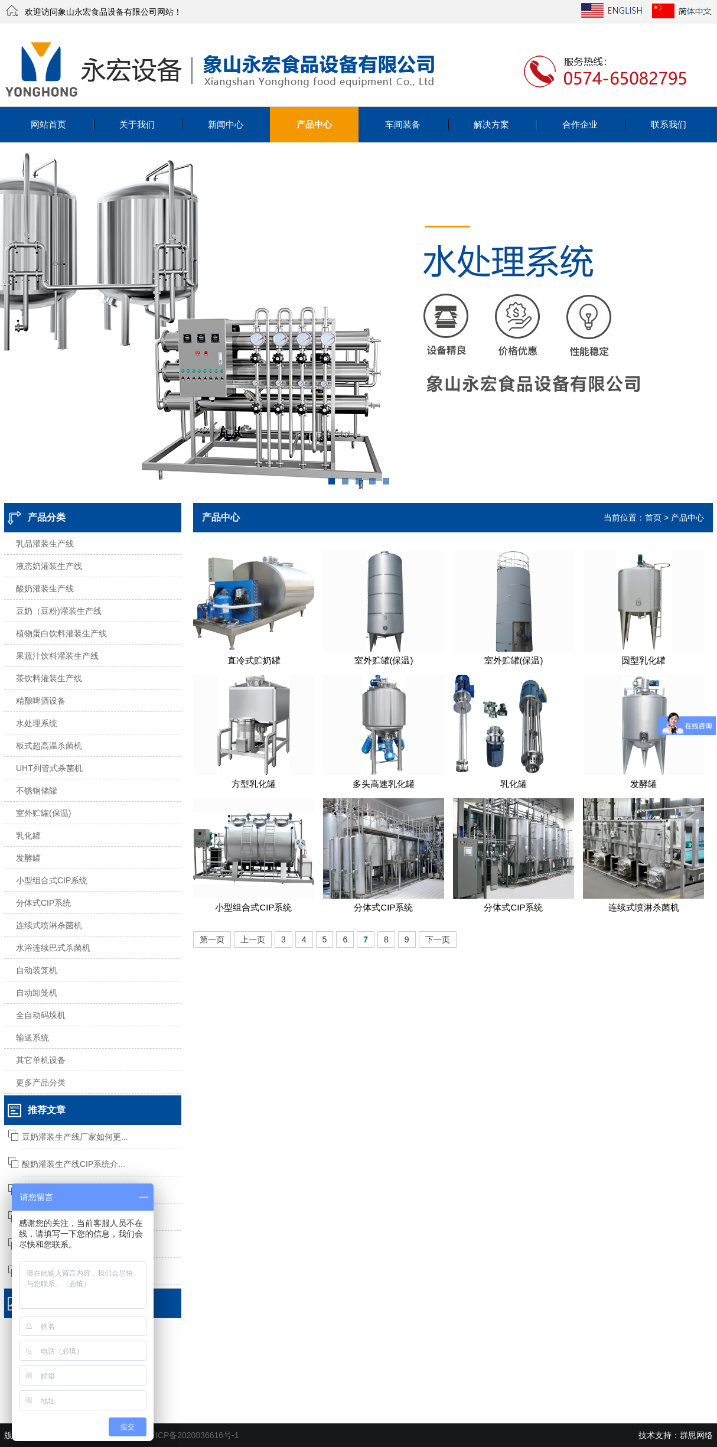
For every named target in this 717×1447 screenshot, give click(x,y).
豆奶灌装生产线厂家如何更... (75, 1137)
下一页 (437, 939)
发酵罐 (28, 858)
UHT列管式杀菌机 (49, 768)
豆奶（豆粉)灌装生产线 (59, 611)
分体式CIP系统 (43, 903)
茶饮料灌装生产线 (49, 678)
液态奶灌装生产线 (49, 566)
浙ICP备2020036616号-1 (193, 1435)
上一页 (252, 939)
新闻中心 (225, 124)
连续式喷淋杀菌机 (49, 925)
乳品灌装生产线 (45, 543)
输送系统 (32, 1037)
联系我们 (668, 124)
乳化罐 (28, 835)
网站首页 (48, 124)
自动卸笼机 (36, 992)
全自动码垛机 (41, 1015)
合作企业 (580, 124)
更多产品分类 (41, 1082)
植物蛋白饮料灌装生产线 (61, 633)
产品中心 (314, 124)
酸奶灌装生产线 (45, 588)
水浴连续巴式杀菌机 (53, 947)
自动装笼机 (36, 970)
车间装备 (403, 124)
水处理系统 (36, 723)
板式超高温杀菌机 (49, 745)
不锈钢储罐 (36, 790)
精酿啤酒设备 (41, 700)
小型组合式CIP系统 (51, 880)
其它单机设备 (41, 1060)
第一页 (212, 939)
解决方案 (491, 124)
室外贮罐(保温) (43, 813)
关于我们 (137, 124)
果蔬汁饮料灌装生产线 (57, 656)
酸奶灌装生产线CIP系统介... (73, 1164)
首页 (653, 517)
